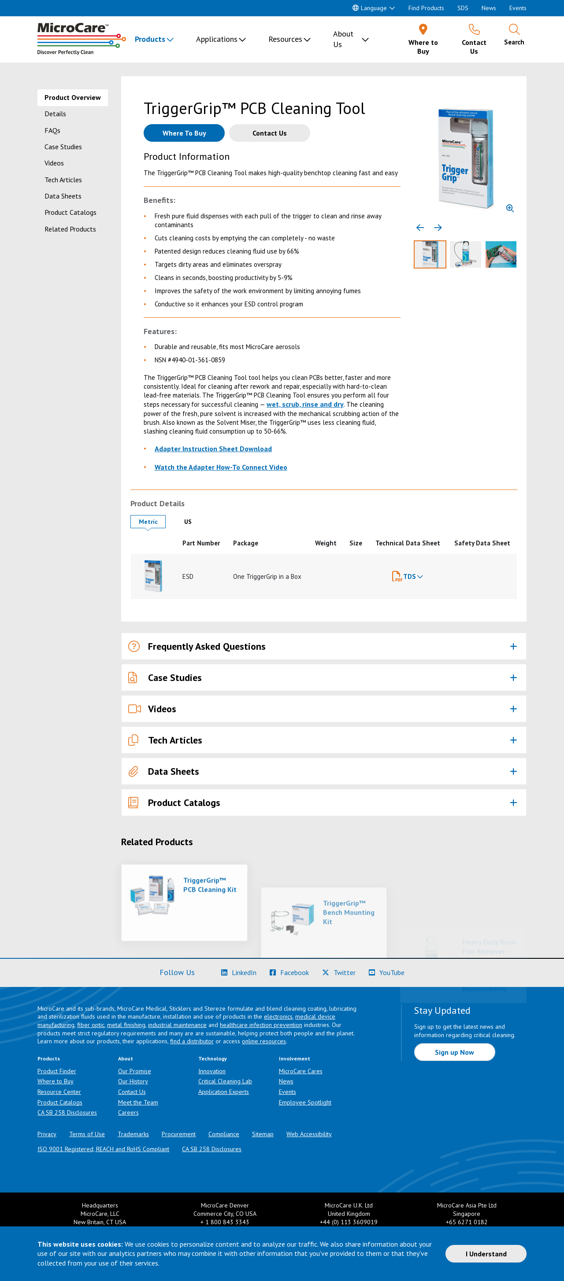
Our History (133, 1081)
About (125, 1058)
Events (518, 8)
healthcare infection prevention (261, 1025)
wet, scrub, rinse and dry (305, 404)
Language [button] (369, 8)
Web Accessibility (309, 1134)
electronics (278, 1016)
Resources (285, 39)
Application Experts (223, 1092)
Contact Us (132, 1092)
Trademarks (133, 1134)
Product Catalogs (70, 212)
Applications (216, 39)
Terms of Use (87, 1134)
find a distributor (192, 1041)
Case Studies (63, 146)
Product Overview (73, 97)
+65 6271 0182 (467, 1222)
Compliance (223, 1134)
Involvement (294, 1058)
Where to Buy (55, 1081)
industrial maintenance (177, 1025)
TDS (409, 576)
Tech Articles (63, 179)
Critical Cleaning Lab (225, 1081)
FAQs (52, 130)
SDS (462, 8)
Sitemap (263, 1134)
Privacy (46, 1134)
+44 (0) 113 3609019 (349, 1222)
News (489, 8)
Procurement (179, 1134)
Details (55, 113)
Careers (128, 1112)
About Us (343, 39)
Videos (54, 162)
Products (150, 39)
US (195, 521)
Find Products (426, 8)
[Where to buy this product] (184, 133)
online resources (264, 1041)
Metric (152, 521)
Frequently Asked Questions (197, 646)
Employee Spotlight (305, 1102)
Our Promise (134, 1071)
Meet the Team (138, 1102)
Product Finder (56, 1071)
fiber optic (90, 1025)
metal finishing (126, 1025)
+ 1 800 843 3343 (224, 1222)
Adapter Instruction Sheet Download (213, 448)
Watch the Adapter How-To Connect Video (221, 467)
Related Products (70, 229)
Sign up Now (454, 1052)
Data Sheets (63, 195)
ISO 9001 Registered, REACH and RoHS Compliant (103, 1149)
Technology (212, 1058)
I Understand (486, 1253)
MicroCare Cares (301, 1071)
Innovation (212, 1071)
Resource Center (59, 1092)
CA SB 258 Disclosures (67, 1112)
